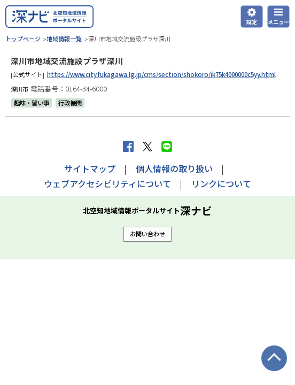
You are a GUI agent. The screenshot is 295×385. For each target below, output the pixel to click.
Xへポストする (147, 146)
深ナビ (49, 16)
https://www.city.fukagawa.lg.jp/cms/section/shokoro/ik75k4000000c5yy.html (161, 74)
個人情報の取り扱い (174, 168)
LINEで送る (166, 146)
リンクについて (221, 183)
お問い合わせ (147, 233)
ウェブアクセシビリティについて (107, 183)
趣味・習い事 (31, 102)
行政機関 (70, 102)
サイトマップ (89, 168)
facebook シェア (128, 146)
